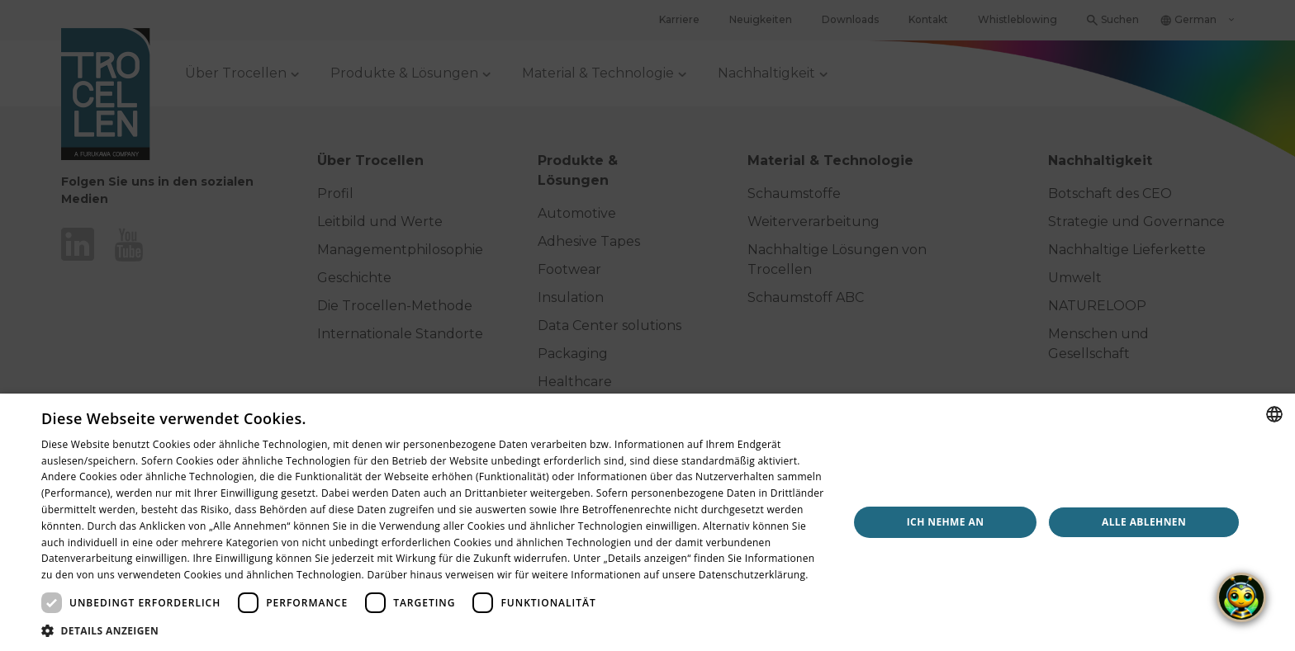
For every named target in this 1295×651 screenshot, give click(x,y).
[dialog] (647, 522)
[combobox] (1274, 414)
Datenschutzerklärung (752, 575)
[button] (432, 630)
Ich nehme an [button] (945, 522)
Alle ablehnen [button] (1144, 522)
